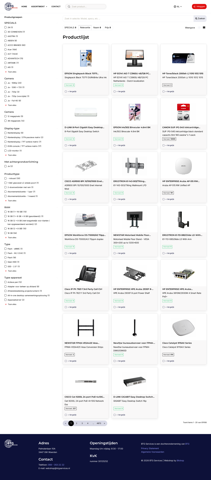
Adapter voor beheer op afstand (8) (21, 286)
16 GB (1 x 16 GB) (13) (15, 212)
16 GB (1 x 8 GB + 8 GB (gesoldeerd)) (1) (23, 216)
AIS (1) (8, 67)
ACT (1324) (11, 54)
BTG (187, 444)
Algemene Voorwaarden (152, 452)
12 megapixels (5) (13, 116)
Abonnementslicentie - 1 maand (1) (21, 196)
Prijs (108, 27)
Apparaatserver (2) (14, 300)
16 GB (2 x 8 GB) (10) (15, 228)
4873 (99, 423)
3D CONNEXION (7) (14, 32)
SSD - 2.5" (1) (12, 266)
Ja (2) (8, 166)
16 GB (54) (10, 233)
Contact (56, 6)
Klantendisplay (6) (13, 133)
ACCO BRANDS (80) (14, 45)
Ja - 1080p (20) (13, 83)
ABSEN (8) (10, 41)
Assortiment (38, 6)
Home (24, 6)
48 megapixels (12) (14, 121)
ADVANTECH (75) (13, 58)
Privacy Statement (150, 448)
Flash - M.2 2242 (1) (15, 253)
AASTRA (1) (11, 36)
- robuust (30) (12, 178)
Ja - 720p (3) (11, 92)
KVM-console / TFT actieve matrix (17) (22, 146)
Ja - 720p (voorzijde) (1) (16, 96)
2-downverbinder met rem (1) (18, 187)
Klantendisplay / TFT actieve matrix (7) (22, 142)
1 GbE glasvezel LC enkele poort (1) (21, 183)
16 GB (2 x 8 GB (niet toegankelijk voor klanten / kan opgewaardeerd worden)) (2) (27, 222)
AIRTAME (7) (11, 63)
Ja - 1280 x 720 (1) (14, 87)
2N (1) (8, 27)
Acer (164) (10, 49)
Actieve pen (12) (13, 282)
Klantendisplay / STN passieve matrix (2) (23, 137)
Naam (97, 27)
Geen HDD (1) (11, 262)
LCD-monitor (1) (13, 150)
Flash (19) (10, 257)
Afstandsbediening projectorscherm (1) (23, 291)
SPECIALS (70, 27)
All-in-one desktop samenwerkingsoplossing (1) (27, 295)
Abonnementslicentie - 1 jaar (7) (19, 192)
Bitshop (180, 460)
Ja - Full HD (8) (12, 101)
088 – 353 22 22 (56, 464)
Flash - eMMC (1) (13, 249)
